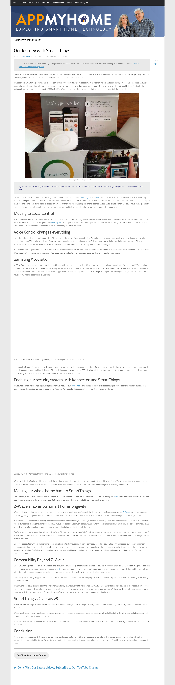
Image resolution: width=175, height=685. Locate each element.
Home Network (22, 40)
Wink (97, 197)
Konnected (75, 386)
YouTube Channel (26, 3)
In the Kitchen (58, 3)
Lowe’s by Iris (85, 197)
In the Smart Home (43, 3)
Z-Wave (126, 512)
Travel (69, 3)
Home (14, 3)
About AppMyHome (82, 3)
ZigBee (59, 569)
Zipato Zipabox (56, 222)
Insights (37, 40)
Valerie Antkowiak (23, 56)
